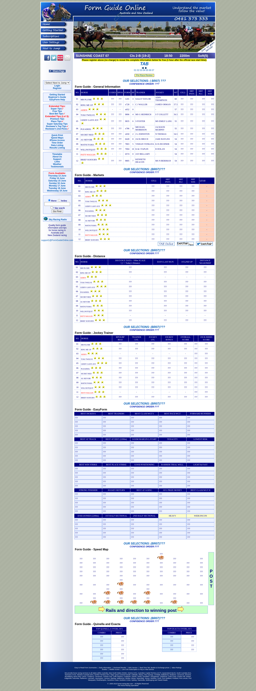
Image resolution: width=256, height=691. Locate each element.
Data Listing (57, 145)
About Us (57, 156)
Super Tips (56, 108)
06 (150, 70)
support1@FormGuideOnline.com (57, 240)
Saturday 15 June (57, 180)
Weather (57, 164)
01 (135, 70)
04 (144, 70)
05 (147, 70)
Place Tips (56, 121)
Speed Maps (57, 138)
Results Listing (57, 148)
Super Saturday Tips (57, 124)
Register (57, 88)
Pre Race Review (144, 75)
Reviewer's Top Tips (56, 126)
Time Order (57, 143)
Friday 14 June (57, 178)
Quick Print (57, 135)
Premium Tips (57, 119)
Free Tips (57, 111)
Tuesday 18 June (57, 188)
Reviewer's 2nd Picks (56, 129)
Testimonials (57, 166)
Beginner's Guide (57, 97)
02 (138, 70)
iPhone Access (57, 140)
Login (57, 85)
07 (153, 70)
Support (57, 159)
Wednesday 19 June (57, 190)
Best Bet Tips (56, 113)
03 (141, 70)
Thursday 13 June (57, 175)
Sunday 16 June (57, 183)
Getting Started (57, 94)
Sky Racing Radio (55, 219)
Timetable (57, 154)
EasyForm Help (57, 99)
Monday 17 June (57, 185)
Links (57, 161)
